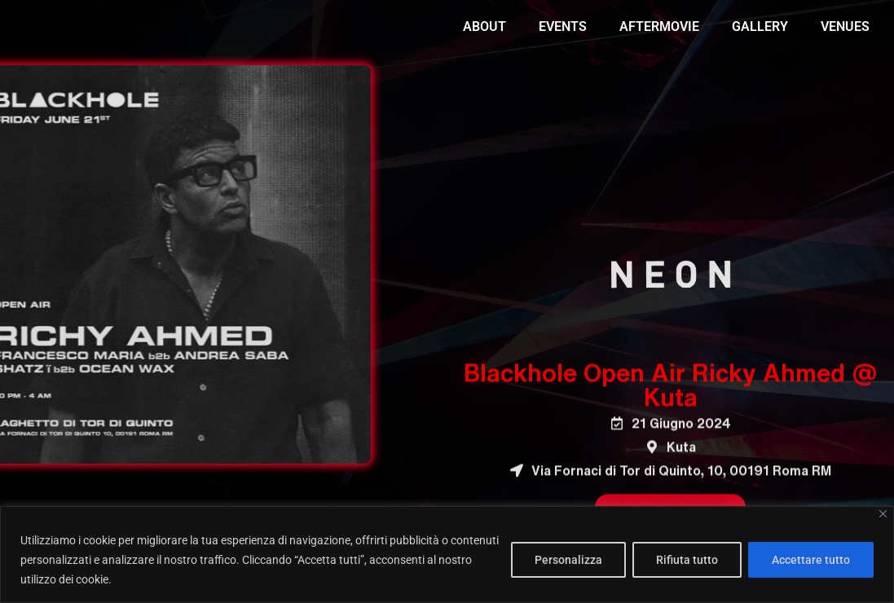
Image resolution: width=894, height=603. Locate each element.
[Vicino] (883, 513)
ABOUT (484, 26)
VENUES (845, 26)
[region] (447, 554)
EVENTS (563, 26)
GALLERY (760, 26)
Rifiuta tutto (687, 559)
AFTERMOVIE (659, 26)
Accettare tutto (811, 559)
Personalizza (568, 559)
